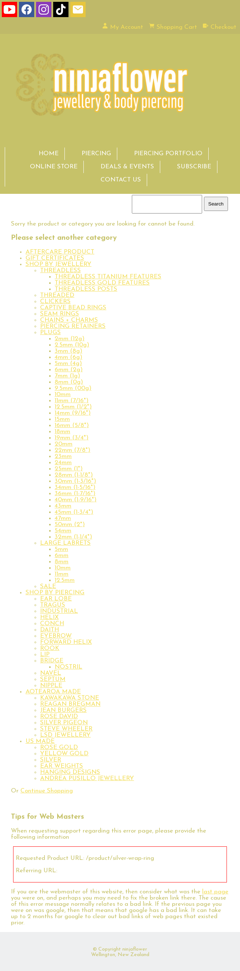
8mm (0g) (69, 382)
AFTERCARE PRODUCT (59, 252)
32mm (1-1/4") (73, 537)
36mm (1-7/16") (75, 493)
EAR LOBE (56, 599)
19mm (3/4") (71, 438)
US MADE (40, 741)
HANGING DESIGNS (70, 772)
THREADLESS (60, 270)
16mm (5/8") (72, 425)
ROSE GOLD (59, 747)
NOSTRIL (68, 667)
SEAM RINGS (59, 314)
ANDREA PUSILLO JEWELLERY (87, 778)
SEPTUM (53, 679)
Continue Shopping (46, 791)
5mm (61, 549)
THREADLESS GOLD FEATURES (102, 283)
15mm (62, 419)
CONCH (52, 623)
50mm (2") (70, 524)
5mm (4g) (68, 363)
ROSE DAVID (59, 716)
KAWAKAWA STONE (69, 698)
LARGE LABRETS (65, 543)
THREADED (57, 295)
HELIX (49, 617)
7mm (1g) (67, 376)
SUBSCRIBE (194, 167)
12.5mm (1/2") (73, 407)
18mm (62, 431)
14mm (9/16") (73, 413)
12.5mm (65, 580)
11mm (61, 574)
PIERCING (96, 153)
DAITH (49, 630)
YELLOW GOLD (64, 754)
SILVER (50, 760)
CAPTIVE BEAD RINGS (73, 308)
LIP (45, 654)
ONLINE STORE (54, 167)
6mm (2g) (69, 370)
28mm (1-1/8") (74, 475)
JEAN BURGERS (63, 710)
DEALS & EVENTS (127, 167)
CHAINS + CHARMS (69, 320)
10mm (63, 394)
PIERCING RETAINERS (73, 326)
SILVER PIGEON (64, 723)
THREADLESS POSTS (86, 289)
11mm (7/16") (71, 401)
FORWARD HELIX (66, 642)
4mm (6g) (68, 357)
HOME (49, 153)
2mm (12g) (69, 339)
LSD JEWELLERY (65, 735)
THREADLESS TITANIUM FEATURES (108, 277)
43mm (63, 506)
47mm (63, 518)
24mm (63, 462)
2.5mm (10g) (72, 345)
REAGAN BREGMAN (70, 704)
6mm (61, 555)
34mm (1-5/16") (75, 487)
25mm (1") (69, 469)
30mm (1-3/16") (75, 481)
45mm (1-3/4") (74, 512)
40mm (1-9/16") (76, 500)
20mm (63, 444)
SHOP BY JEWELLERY (58, 264)
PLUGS (50, 332)
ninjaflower (134, 949)
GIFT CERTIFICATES (54, 258)
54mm (63, 531)
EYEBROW (56, 636)
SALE (48, 586)
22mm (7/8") (72, 450)
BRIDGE (51, 661)
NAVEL (50, 673)
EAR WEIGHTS (61, 766)
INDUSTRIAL (59, 611)
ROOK (49, 648)
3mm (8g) (68, 351)
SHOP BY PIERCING (54, 593)
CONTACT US (121, 180)
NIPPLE (51, 685)
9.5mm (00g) (73, 388)
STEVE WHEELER (66, 729)
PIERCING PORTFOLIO (168, 153)
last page (215, 892)
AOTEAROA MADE (53, 692)
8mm (61, 562)
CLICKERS (55, 301)
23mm (63, 456)
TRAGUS (52, 605)
